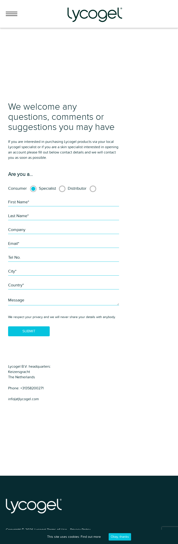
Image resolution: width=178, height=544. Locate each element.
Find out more (91, 537)
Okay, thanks (120, 537)
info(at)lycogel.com (23, 399)
